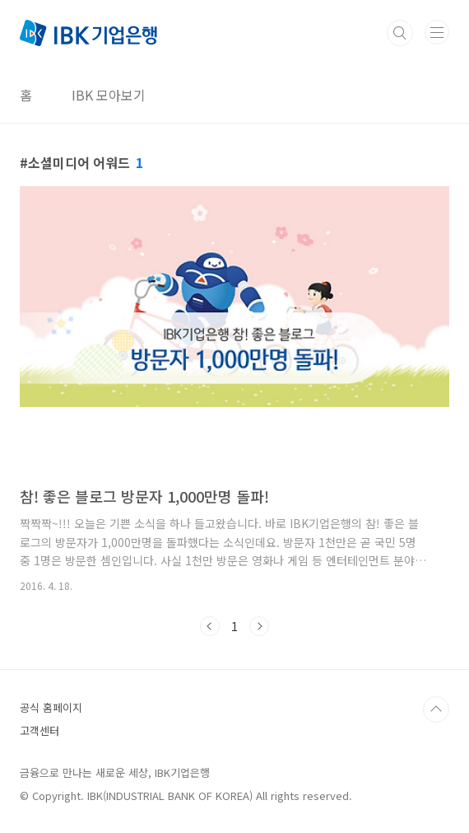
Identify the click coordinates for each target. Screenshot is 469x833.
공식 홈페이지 (51, 707)
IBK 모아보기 (109, 95)
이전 (210, 626)
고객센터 (39, 730)
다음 (259, 626)
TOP (436, 709)
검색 (400, 33)
